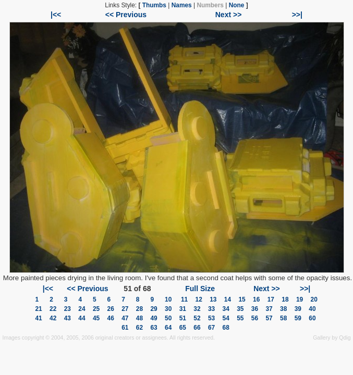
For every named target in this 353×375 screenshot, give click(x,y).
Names (182, 5)
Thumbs (154, 5)
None (237, 5)
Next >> (228, 14)
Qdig (344, 337)
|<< (56, 14)
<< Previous (126, 14)
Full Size (200, 288)
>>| (297, 14)
